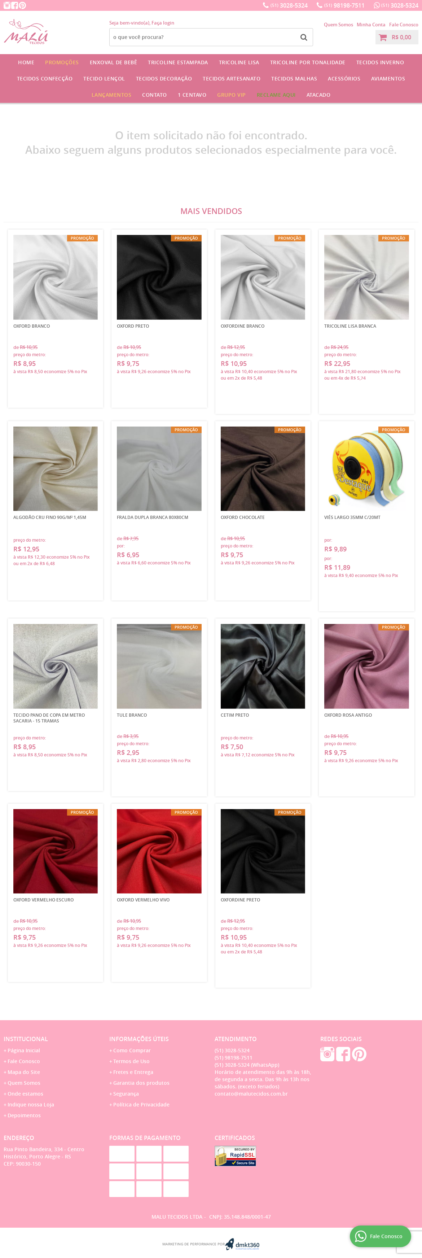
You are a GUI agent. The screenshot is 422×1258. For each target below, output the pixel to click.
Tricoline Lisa (239, 62)
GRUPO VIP (231, 94)
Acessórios (344, 78)
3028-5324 (289, 5)
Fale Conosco (403, 24)
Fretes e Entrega (133, 1072)
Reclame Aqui (276, 94)
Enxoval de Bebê (113, 62)
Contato (154, 94)
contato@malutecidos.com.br (251, 1093)
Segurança (126, 1093)
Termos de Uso (131, 1061)
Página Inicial (24, 1050)
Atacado (319, 94)
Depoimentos (24, 1115)
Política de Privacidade (141, 1104)
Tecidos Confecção (45, 78)
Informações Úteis (139, 1039)
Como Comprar (132, 1050)
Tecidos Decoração (164, 78)
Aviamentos (388, 78)
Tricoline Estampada (178, 62)
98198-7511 (344, 5)
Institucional (26, 1039)
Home (26, 62)
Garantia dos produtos (141, 1082)
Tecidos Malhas (294, 78)
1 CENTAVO (192, 94)
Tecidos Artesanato (231, 78)
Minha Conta (371, 24)
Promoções (62, 62)
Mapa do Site (24, 1072)
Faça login (162, 22)
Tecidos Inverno (380, 62)
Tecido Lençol (104, 78)
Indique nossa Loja (31, 1104)
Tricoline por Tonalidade (308, 62)
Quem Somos (338, 24)
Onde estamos (25, 1093)
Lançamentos (112, 94)
